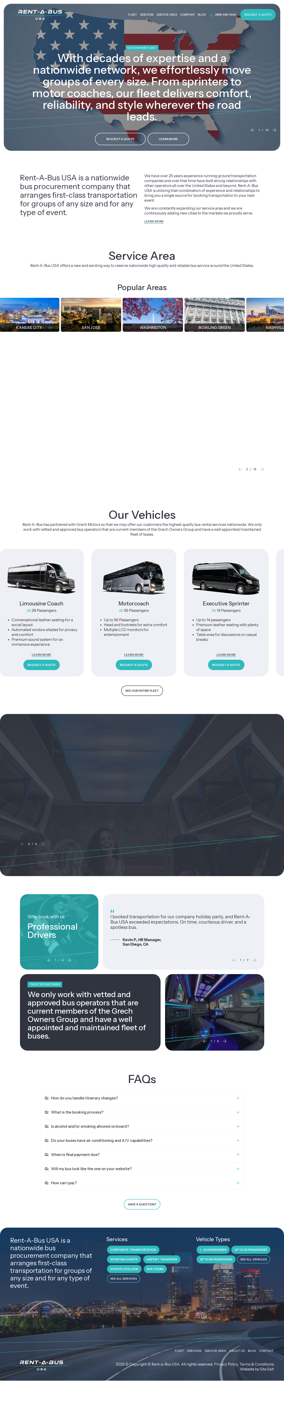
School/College (124, 1269)
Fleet (179, 1351)
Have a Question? (142, 1205)
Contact (266, 1351)
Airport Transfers (161, 1260)
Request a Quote (258, 14)
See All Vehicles (253, 1260)
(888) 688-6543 (223, 15)
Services (194, 1351)
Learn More (168, 139)
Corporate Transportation (183, 404)
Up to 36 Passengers (250, 1250)
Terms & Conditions (256, 1364)
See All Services (123, 1279)
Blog (252, 1351)
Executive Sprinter (226, 603)
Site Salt (267, 1369)
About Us (237, 1351)
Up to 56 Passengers (216, 1260)
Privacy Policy (226, 1364)
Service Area (215, 1351)
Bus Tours (155, 1269)
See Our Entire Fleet (142, 691)
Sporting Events (124, 1260)
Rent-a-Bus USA (165, 1364)
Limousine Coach (42, 603)
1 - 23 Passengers (213, 1250)
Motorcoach (134, 603)
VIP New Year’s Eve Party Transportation (74, 779)
